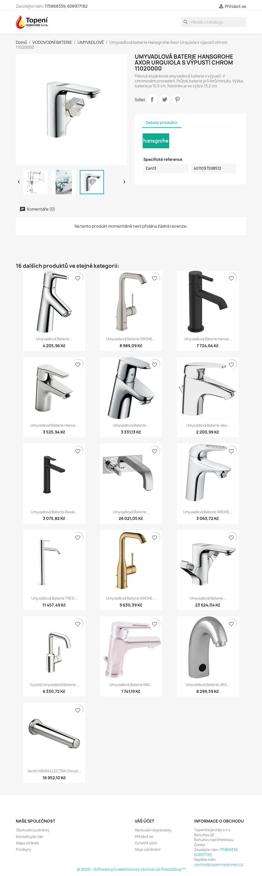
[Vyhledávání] (213, 22)
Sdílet (152, 99)
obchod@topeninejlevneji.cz (218, 864)
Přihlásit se (144, 836)
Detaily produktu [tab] (162, 122)
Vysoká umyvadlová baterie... (54, 684)
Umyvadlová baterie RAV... (131, 684)
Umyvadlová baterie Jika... (207, 425)
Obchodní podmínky (33, 830)
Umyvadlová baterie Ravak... (54, 512)
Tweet (165, 99)
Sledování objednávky (153, 830)
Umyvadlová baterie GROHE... (131, 339)
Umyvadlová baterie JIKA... (208, 684)
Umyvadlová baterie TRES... (54, 598)
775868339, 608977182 (66, 6)
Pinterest (177, 99)
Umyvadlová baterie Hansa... (208, 339)
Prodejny (23, 849)
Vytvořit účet (146, 843)
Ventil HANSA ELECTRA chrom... (54, 771)
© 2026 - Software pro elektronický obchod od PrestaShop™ (131, 869)
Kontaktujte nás (29, 836)
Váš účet (144, 821)
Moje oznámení (147, 849)
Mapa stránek (27, 843)
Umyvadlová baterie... (54, 339)
